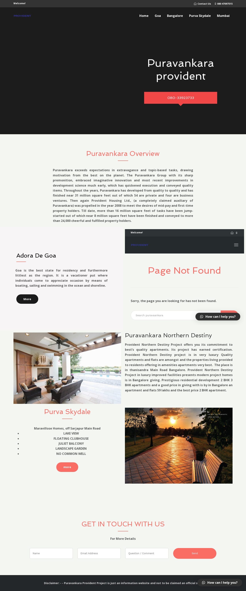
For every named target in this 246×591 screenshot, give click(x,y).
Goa (158, 16)
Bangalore (175, 16)
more (67, 467)
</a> (184, 277)
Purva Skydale (200, 16)
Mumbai (223, 16)
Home (144, 16)
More (27, 299)
